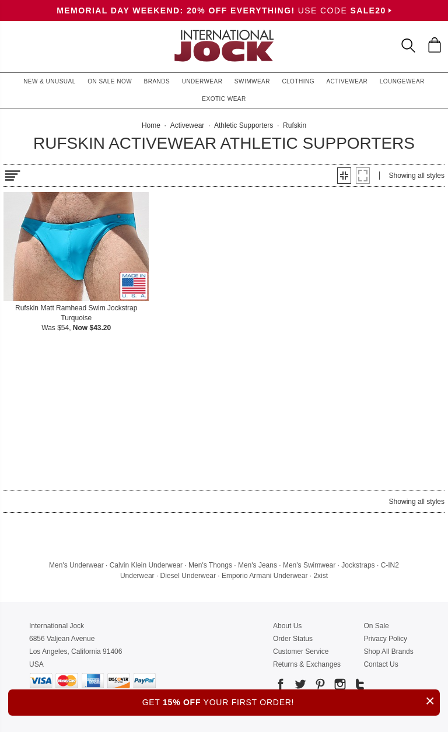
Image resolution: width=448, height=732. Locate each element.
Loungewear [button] (402, 81)
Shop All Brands (388, 651)
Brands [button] (157, 81)
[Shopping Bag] (434, 44)
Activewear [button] (347, 81)
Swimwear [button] (252, 81)
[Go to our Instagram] (339, 686)
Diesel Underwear (188, 576)
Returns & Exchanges (307, 664)
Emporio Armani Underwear (264, 576)
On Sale (375, 626)
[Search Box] (408, 45)
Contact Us (380, 664)
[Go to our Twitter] (299, 686)
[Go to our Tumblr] (359, 686)
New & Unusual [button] (49, 81)
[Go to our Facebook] (280, 686)
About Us (287, 626)
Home (151, 125)
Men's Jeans (257, 565)
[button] (344, 175)
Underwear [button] (202, 81)
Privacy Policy (385, 639)
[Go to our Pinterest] (319, 686)
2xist (320, 576)
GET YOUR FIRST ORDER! (291, 701)
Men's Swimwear (309, 565)
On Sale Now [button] (110, 81)
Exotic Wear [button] (224, 99)
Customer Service (300, 651)
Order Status (293, 639)
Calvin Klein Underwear (146, 565)
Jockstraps (357, 565)
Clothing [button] (298, 81)
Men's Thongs (210, 565)
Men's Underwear (76, 565)
